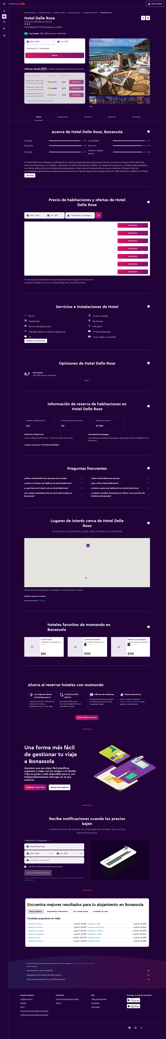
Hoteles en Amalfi (94, 934)
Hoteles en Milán (94, 924)
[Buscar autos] (4, 21)
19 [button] (55, 82)
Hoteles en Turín (94, 941)
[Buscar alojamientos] (4, 16)
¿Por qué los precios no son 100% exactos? (88, 979)
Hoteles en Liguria (74, 12)
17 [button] (43, 82)
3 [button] (43, 70)
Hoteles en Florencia (96, 927)
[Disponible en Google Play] (133, 1000)
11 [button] (49, 76)
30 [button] (79, 88)
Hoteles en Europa (44, 12)
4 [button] (49, 70)
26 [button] (55, 88)
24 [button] (43, 88)
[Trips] (4, 28)
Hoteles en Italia (59, 12)
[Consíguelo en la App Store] (133, 1006)
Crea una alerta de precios (130, 702)
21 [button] (67, 82)
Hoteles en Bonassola (90, 12)
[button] (4, 4)
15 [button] (73, 76)
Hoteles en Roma (34, 924)
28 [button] (67, 88)
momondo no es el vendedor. (88, 970)
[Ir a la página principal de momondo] (17, 3)
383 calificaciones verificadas (53, 34)
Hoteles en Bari (94, 938)
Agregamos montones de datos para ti (88, 975)
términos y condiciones (64, 878)
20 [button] (61, 82)
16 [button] (79, 76)
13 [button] (61, 76)
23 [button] (79, 82)
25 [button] (49, 88)
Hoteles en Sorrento (36, 931)
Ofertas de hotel (29, 12)
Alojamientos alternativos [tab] (57, 911)
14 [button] (67, 76)
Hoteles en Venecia (35, 927)
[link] (87, 717)
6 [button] (61, 70)
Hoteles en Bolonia (35, 941)
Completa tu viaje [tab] (100, 911)
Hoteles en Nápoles (35, 934)
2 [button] (78, 65)
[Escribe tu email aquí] (56, 860)
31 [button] (43, 94)
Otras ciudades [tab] (35, 911)
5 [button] (55, 70)
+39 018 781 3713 (31, 30)
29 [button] (73, 88)
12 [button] (55, 76)
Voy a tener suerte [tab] (80, 911)
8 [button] (73, 70)
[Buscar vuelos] (4, 11)
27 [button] (61, 88)
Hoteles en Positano (96, 931)
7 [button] (67, 70)
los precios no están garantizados (83, 963)
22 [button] (73, 82)
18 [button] (49, 82)
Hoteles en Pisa (34, 938)
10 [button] (43, 76)
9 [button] (78, 70)
